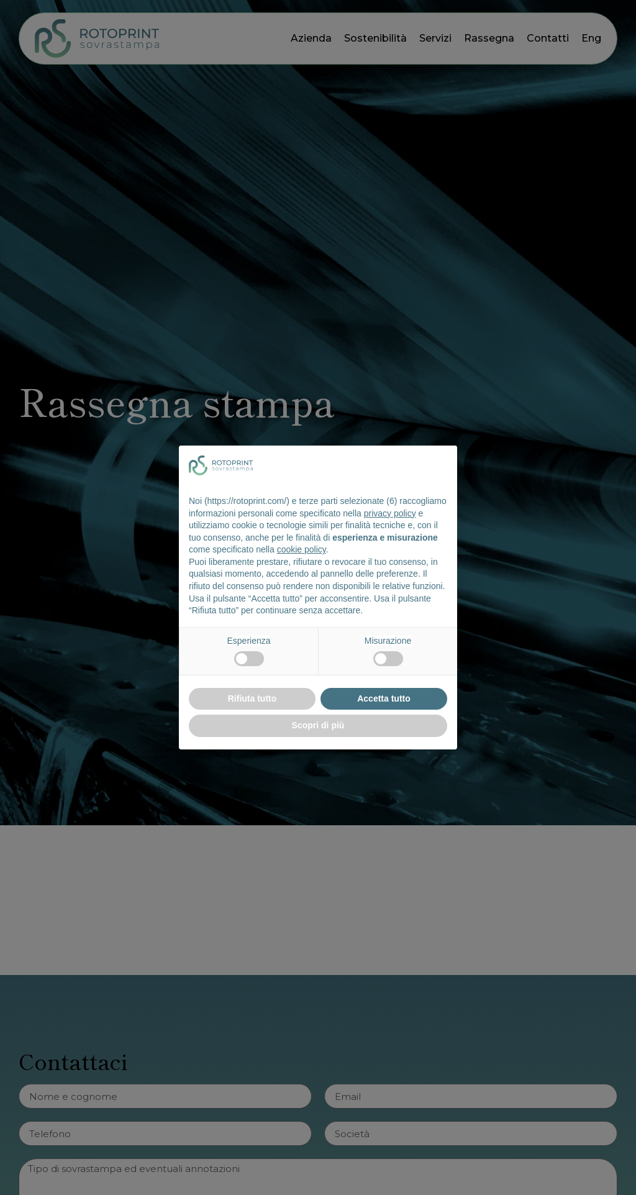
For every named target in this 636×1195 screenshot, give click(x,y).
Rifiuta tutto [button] (252, 698)
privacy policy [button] (390, 513)
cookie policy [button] (301, 549)
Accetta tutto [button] (384, 698)
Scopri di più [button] (318, 725)
